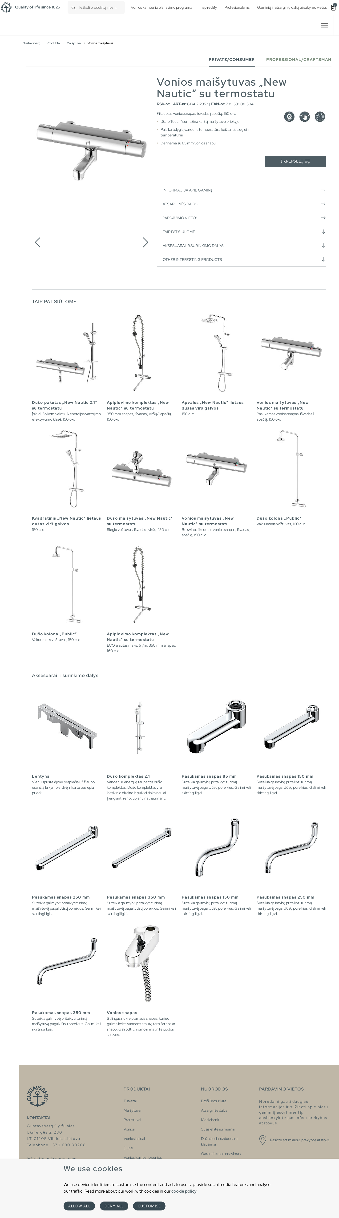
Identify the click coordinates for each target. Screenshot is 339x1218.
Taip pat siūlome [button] (244, 231)
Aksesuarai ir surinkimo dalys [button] (244, 245)
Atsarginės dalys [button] (244, 204)
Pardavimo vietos (244, 217)
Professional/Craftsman (298, 59)
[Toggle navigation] (324, 25)
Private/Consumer (232, 59)
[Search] (73, 7)
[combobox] (102, 7)
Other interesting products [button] (244, 259)
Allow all (79, 1206)
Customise (149, 1206)
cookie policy (184, 1191)
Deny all (114, 1206)
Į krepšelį (295, 161)
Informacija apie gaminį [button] (244, 190)
